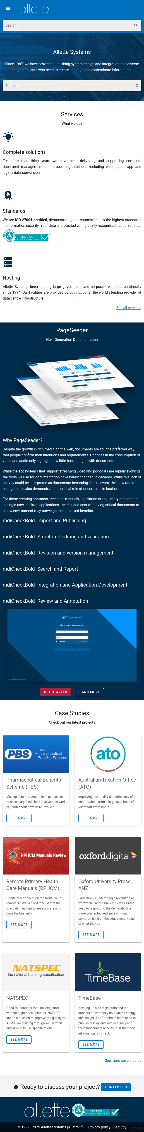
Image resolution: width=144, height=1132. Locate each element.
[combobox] (67, 25)
